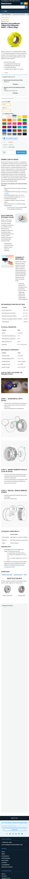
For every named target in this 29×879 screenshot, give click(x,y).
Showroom (5, 856)
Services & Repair (7, 867)
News (3, 854)
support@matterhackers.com (12, 844)
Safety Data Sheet (18, 574)
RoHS (25, 574)
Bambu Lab (5, 21)
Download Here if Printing (13, 207)
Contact (4, 876)
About (4, 874)
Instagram (13, 833)
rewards (15, 138)
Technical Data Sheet (7, 574)
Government (6, 864)
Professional (6, 858)
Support (4, 862)
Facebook (7, 833)
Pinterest (19, 833)
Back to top (14, 818)
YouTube (22, 833)
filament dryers (13, 551)
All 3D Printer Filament (6, 14)
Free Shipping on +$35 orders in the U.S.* (10, 0)
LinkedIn (16, 833)
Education (5, 860)
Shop (3, 851)
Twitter (10, 833)
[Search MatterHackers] (26, 7)
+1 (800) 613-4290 (7, 842)
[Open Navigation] (4, 11)
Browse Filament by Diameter (19, 14)
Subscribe (14, 829)
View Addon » (15, 84)
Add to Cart (21, 152)
